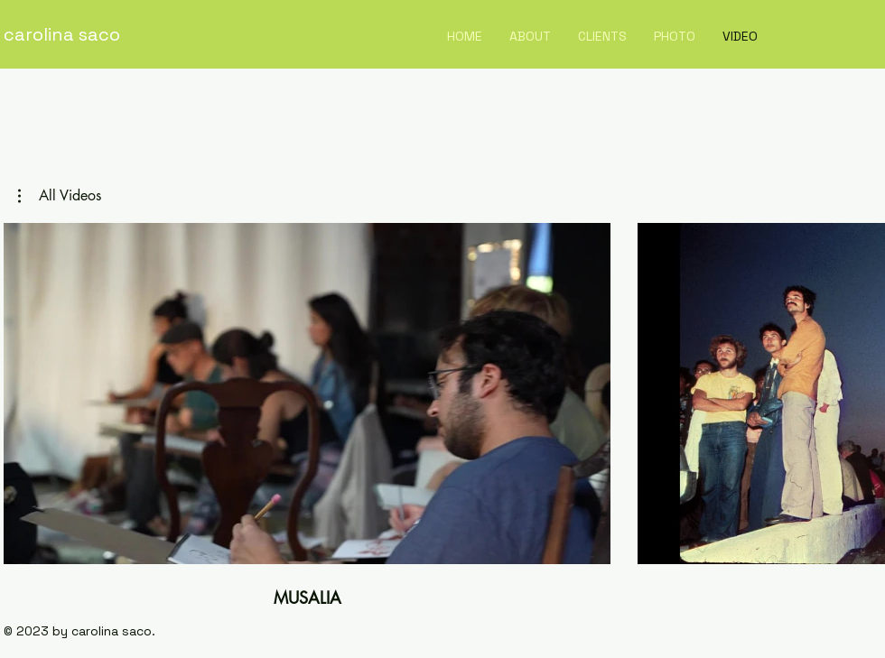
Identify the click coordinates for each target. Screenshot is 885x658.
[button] (59, 196)
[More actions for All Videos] (59, 196)
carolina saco (62, 34)
